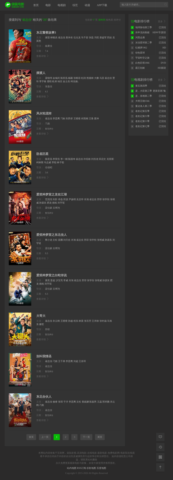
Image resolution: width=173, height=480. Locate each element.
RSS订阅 (81, 468)
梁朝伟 (48, 78)
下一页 (86, 437)
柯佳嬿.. (75, 81)
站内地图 (72, 468)
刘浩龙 (94, 159)
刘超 (75, 361)
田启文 (102, 159)
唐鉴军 (103, 37)
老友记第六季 (140, 116)
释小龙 (48, 240)
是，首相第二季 (141, 96)
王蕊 (99, 402)
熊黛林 (90, 78)
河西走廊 (138, 37)
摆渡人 (40, 73)
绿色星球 (138, 52)
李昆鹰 (56, 118)
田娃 (109, 37)
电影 (48, 5)
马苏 (102, 78)
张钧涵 (103, 321)
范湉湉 (48, 199)
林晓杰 (53, 37)
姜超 (52, 280)
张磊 (91, 37)
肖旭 (86, 199)
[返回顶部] (160, 467)
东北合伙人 (44, 396)
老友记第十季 (140, 121)
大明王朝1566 (140, 101)
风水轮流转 (44, 113)
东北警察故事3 (46, 32)
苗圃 (60, 240)
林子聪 (60, 162)
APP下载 (102, 5)
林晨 (81, 321)
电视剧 (62, 5)
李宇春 (42, 81)
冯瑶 (96, 37)
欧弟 (54, 81)
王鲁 (91, 118)
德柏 (54, 203)
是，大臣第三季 (141, 91)
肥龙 (49, 203)
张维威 (100, 240)
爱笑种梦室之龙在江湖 (51, 194)
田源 (65, 199)
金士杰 (66, 81)
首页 (36, 5)
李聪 (54, 162)
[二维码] (160, 457)
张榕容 (77, 78)
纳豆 (60, 81)
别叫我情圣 (44, 356)
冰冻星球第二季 (141, 42)
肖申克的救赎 (140, 32)
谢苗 (47, 37)
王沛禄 (95, 321)
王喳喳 (77, 118)
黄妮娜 (85, 402)
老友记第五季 (140, 111)
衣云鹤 (56, 321)
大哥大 (40, 315)
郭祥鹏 (105, 402)
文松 (55, 240)
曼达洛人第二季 (141, 106)
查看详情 (42, 56)
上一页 (44, 437)
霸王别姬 (138, 68)
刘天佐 (66, 240)
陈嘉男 (92, 402)
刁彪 (55, 361)
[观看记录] (160, 447)
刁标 (62, 118)
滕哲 (41, 324)
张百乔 (87, 321)
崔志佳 (61, 37)
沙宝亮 (59, 280)
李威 (65, 280)
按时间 (101, 20)
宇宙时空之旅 (140, 58)
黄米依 (69, 37)
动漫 (87, 5)
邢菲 (99, 199)
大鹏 (96, 78)
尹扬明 (72, 199)
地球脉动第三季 (141, 27)
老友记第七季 (140, 126)
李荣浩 (56, 159)
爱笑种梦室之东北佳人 (51, 234)
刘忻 (55, 199)
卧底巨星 (42, 154)
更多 (162, 21)
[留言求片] (160, 437)
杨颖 (70, 78)
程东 (75, 321)
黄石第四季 (139, 86)
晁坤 (96, 118)
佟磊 (60, 199)
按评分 (117, 20)
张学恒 (105, 199)
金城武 (56, 78)
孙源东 (42, 203)
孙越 (70, 321)
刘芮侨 (69, 118)
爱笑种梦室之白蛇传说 (51, 275)
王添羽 (82, 361)
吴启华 (79, 199)
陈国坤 (71, 159)
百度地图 (101, 468)
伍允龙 (77, 37)
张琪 (60, 402)
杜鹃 (83, 78)
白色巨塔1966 (140, 63)
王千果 (61, 361)
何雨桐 (84, 118)
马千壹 (84, 37)
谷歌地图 (91, 468)
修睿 (55, 402)
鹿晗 (49, 81)
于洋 (65, 402)
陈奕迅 (64, 78)
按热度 (109, 20)
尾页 (99, 437)
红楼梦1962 (139, 47)
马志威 (47, 162)
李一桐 (64, 159)
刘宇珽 (61, 203)
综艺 (75, 5)
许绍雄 (87, 159)
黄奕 (47, 280)
